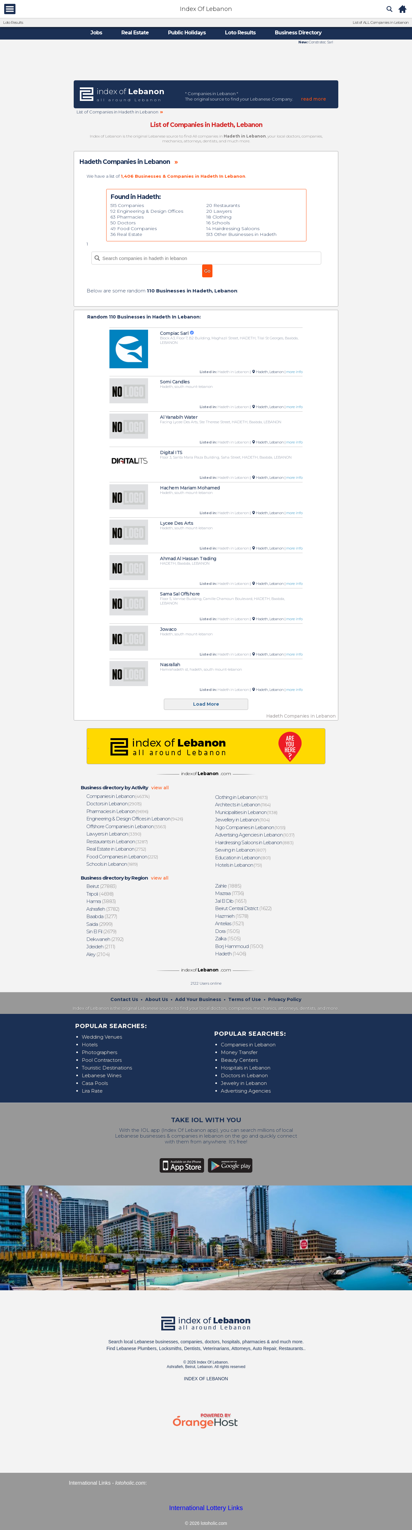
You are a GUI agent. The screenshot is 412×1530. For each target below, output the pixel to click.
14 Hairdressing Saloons (232, 228)
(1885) (228, 886)
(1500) (239, 946)
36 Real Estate (126, 234)
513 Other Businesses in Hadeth (241, 234)
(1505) (227, 931)
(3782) (103, 909)
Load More (206, 704)
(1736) (230, 893)
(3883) (101, 901)
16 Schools (218, 223)
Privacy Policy (284, 999)
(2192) (105, 939)
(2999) (99, 924)
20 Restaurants (223, 205)
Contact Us (124, 999)
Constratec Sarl (320, 42)
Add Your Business (198, 999)
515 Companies (127, 205)
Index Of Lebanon (206, 9)
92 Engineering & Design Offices (146, 211)
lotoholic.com (130, 1483)
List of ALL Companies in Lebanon (381, 22)
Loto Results (13, 22)
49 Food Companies (133, 228)
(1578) (232, 916)
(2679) (101, 931)
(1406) (231, 954)
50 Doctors (123, 223)
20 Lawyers (219, 211)
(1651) (231, 901)
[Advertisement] (206, 62)
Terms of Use (244, 999)
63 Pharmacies (127, 217)
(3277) (102, 916)
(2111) (101, 947)
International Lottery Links (206, 1507)
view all (160, 788)
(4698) (100, 894)
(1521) (230, 923)
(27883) (101, 886)
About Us (156, 999)
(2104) (98, 954)
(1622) (243, 908)
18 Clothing (218, 217)
